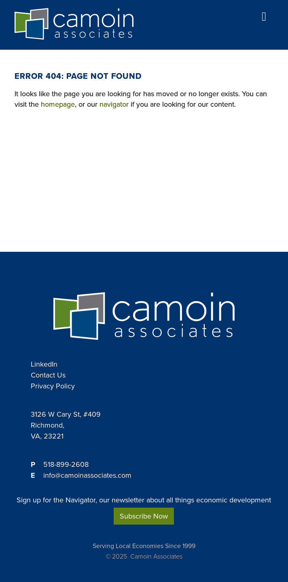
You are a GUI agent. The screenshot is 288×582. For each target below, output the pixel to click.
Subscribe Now (144, 516)
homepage (58, 104)
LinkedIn (44, 364)
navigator (114, 104)
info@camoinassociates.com (87, 475)
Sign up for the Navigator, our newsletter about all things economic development (144, 500)
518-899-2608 (66, 464)
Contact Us (48, 375)
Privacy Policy (53, 386)
